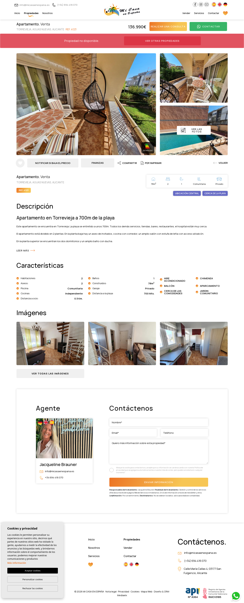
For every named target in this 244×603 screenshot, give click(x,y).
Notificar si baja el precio (53, 163)
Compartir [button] (127, 163)
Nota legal (111, 591)
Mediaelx (122, 595)
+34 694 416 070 (51, 478)
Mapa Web (146, 591)
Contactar (213, 13)
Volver (220, 163)
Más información (16, 563)
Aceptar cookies (32, 570)
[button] (50, 373)
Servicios (199, 13)
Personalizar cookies (32, 579)
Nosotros (47, 13)
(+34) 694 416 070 (65, 5)
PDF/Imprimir (151, 163)
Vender (186, 13)
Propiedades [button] (31, 13)
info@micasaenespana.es (32, 5)
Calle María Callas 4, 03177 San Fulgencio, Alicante (202, 571)
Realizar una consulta (168, 26)
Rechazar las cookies (32, 588)
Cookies (135, 591)
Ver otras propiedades (162, 41)
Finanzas (98, 163)
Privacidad (123, 591)
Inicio (17, 13)
